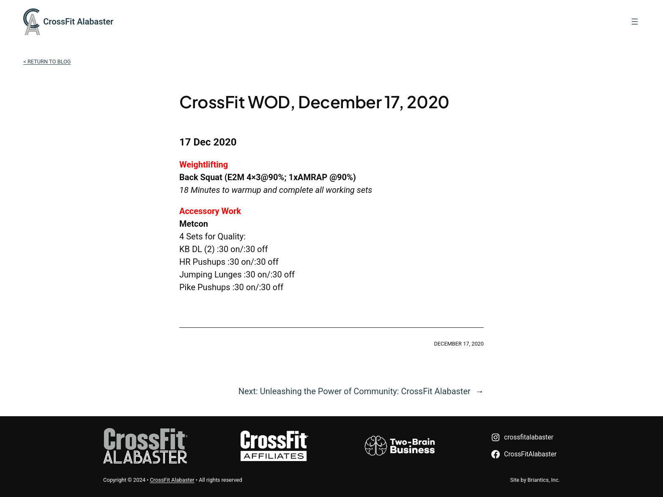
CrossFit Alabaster (78, 21)
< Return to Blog (47, 61)
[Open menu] (635, 21)
